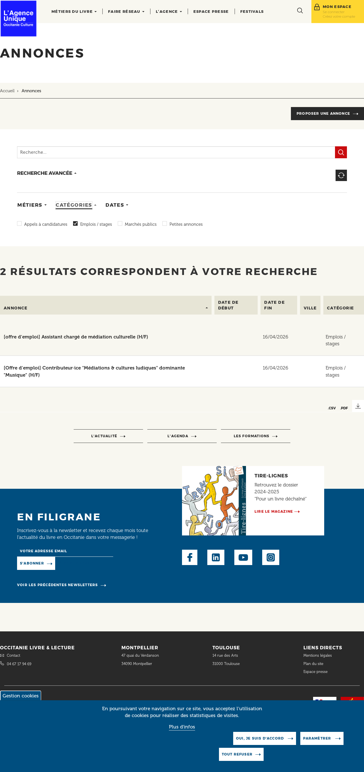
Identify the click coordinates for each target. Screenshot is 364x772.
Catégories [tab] (74, 205)
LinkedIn (215, 557)
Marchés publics (141, 224)
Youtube (243, 557)
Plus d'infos (182, 727)
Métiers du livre (74, 11)
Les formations (252, 436)
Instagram (270, 557)
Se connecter (334, 12)
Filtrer (341, 152)
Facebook (189, 557)
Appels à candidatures (45, 224)
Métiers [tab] (29, 205)
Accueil (7, 90)
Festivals (252, 11)
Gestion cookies (21, 696)
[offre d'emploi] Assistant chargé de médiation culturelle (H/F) (76, 337)
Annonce (16, 308)
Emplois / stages (96, 224)
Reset (341, 175)
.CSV (332, 408)
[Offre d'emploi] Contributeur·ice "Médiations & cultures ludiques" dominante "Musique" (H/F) (94, 371)
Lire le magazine (274, 511)
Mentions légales (318, 655)
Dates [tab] (115, 205)
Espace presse (211, 11)
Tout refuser (237, 754)
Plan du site (313, 664)
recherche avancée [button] (44, 173)
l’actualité (104, 436)
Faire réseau (126, 11)
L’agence (169, 11)
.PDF (344, 408)
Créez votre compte (339, 16)
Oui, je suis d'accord (260, 738)
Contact (13, 655)
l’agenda (177, 436)
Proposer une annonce (323, 113)
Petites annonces (186, 224)
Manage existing (78, 563)
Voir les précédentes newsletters (57, 585)
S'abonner (32, 563)
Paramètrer (317, 738)
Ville (310, 308)
